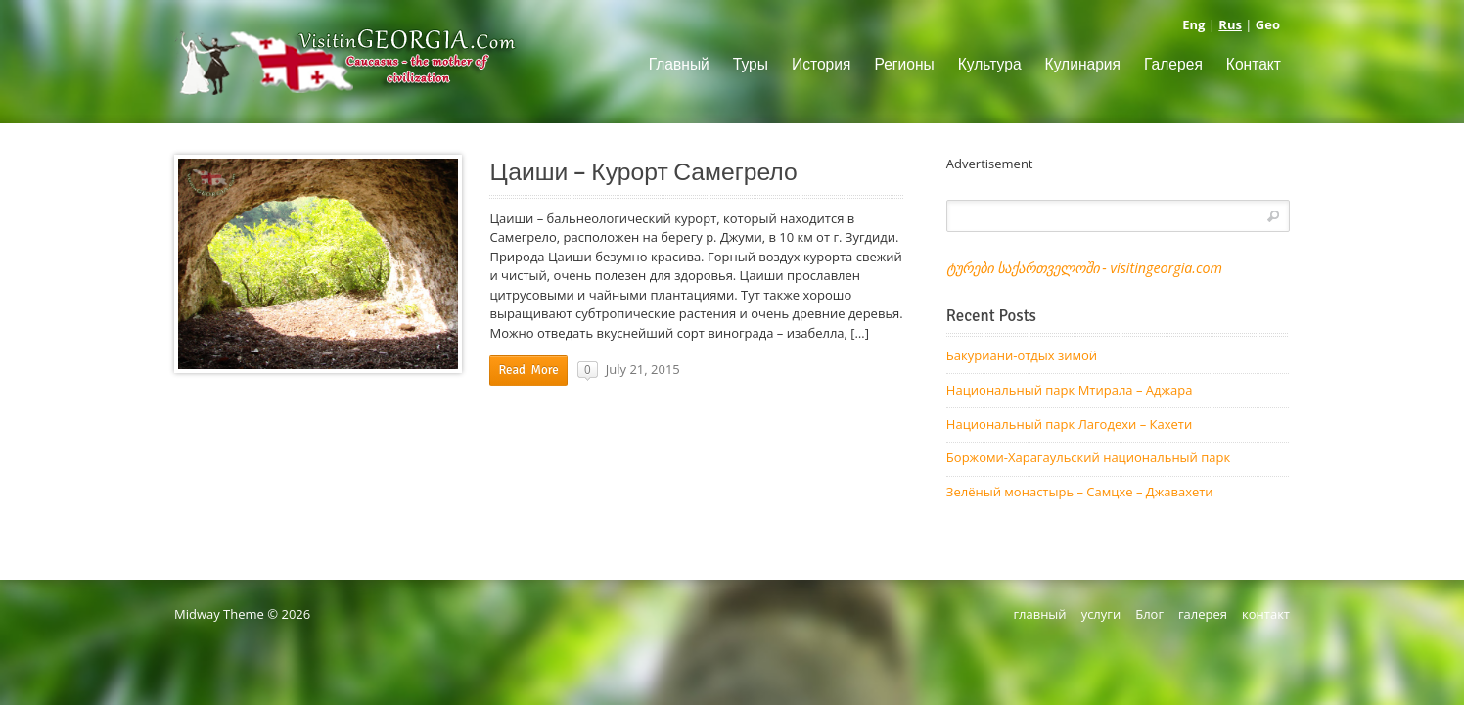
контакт (1266, 614)
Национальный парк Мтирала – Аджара (1069, 390)
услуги (1101, 614)
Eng (1193, 24)
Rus (1230, 24)
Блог (1149, 614)
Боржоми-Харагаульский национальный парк (1088, 457)
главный (1039, 614)
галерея (1202, 614)
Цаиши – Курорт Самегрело (643, 172)
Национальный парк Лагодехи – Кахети (1069, 424)
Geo (1268, 24)
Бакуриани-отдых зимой (1021, 355)
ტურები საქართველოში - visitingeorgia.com (1084, 267)
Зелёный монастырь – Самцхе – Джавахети (1079, 491)
